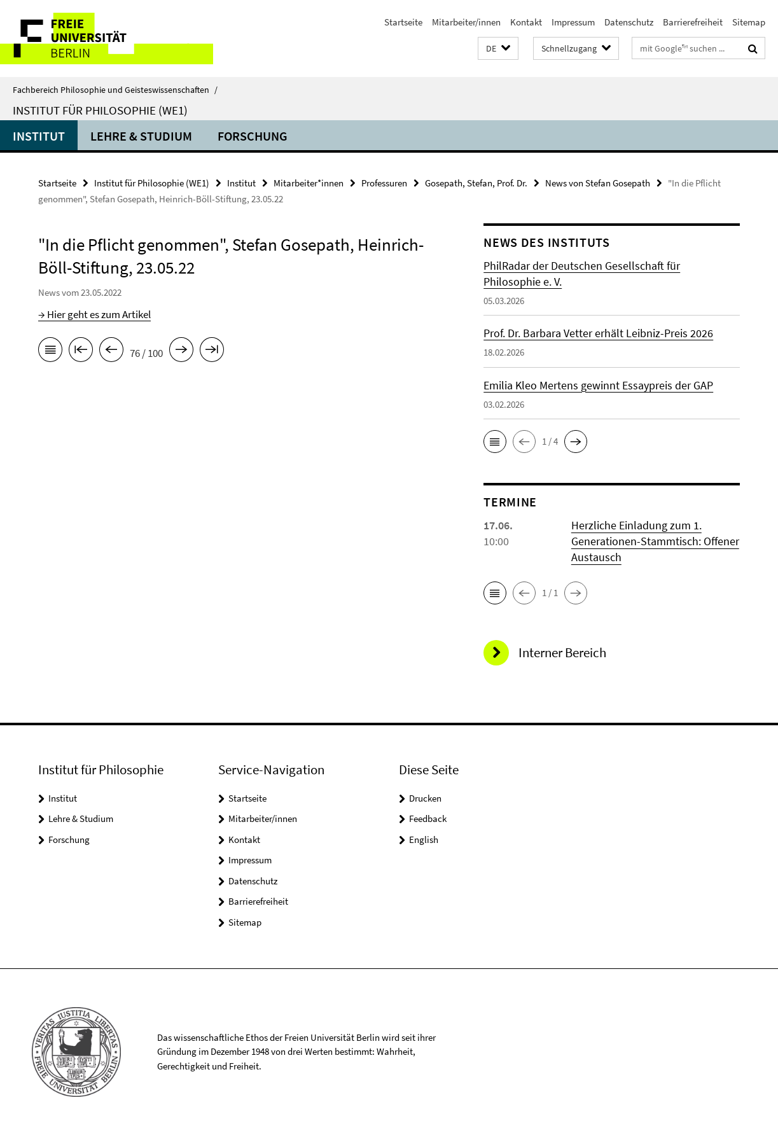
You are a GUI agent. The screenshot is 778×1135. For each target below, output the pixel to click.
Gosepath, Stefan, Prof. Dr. (476, 183)
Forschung (253, 136)
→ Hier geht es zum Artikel (94, 314)
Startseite (403, 22)
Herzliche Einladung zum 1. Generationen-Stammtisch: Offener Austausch (655, 541)
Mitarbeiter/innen (466, 22)
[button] (498, 48)
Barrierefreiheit (693, 22)
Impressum (573, 22)
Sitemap (748, 22)
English (423, 839)
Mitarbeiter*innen (309, 183)
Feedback (428, 818)
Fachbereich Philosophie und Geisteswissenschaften (115, 89)
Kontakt (526, 22)
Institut (39, 136)
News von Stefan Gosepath (597, 183)
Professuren (384, 183)
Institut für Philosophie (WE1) (100, 110)
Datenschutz (628, 22)
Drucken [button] (425, 798)
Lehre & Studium (141, 136)
